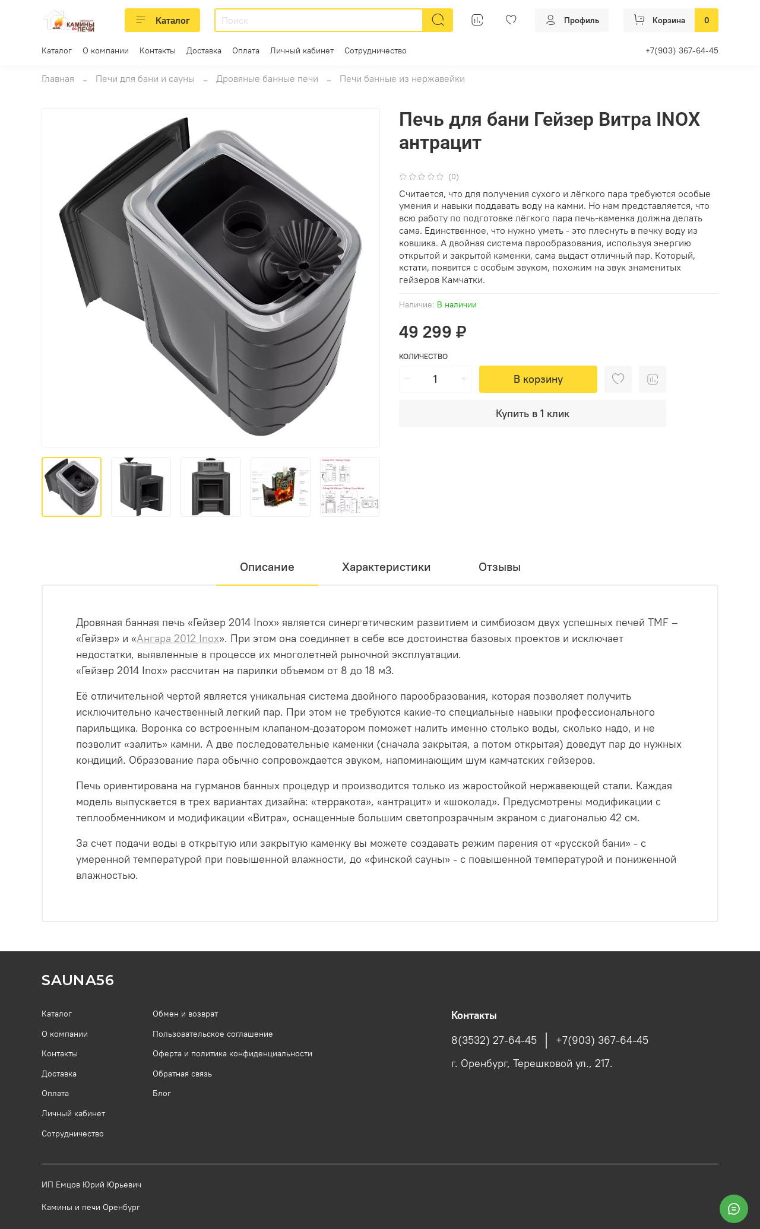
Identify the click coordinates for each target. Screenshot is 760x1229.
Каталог (162, 20)
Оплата (245, 50)
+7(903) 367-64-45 (681, 50)
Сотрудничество (375, 50)
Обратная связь (182, 1073)
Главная (58, 78)
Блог (162, 1093)
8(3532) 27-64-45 (494, 1040)
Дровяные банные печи (267, 78)
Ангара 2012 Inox (178, 638)
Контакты (158, 50)
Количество (423, 356)
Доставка (203, 50)
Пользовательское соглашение (213, 1033)
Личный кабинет (302, 50)
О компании (106, 50)
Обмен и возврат (185, 1013)
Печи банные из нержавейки (402, 78)
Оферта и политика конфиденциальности (232, 1053)
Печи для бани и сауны (145, 78)
